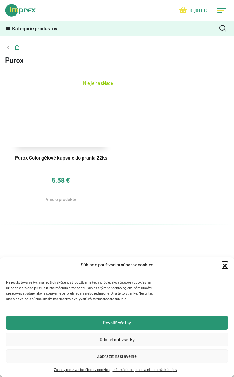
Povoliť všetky (117, 322)
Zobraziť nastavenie (117, 356)
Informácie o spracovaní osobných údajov (145, 369)
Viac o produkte (61, 199)
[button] (225, 265)
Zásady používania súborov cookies (82, 369)
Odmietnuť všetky (117, 339)
